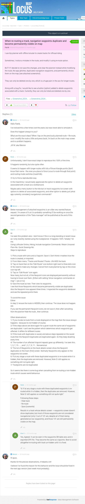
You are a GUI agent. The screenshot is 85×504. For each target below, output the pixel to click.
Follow (73, 105)
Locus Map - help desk (9, 26)
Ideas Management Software (68, 500)
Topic (20, 26)
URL (13, 151)
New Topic (23, 18)
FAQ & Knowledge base (41, 18)
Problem (26, 26)
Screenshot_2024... (21, 99)
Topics (12, 18)
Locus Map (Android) (37, 26)
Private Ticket (59, 18)
